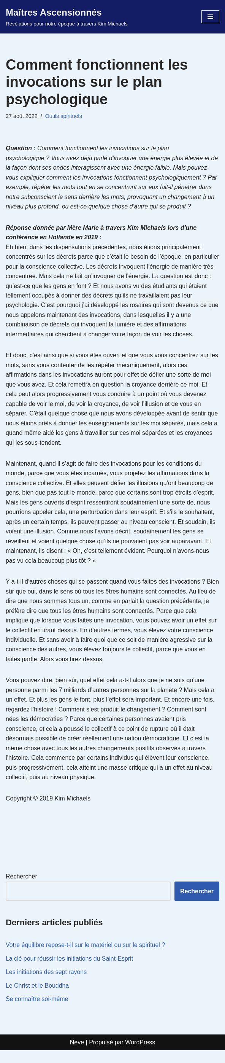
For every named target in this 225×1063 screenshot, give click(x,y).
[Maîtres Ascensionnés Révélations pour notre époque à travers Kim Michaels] (67, 16)
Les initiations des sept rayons (46, 985)
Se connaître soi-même (37, 1012)
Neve (77, 1055)
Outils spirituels (63, 116)
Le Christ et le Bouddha (37, 998)
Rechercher (21, 889)
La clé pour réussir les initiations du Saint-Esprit (70, 971)
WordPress (140, 1055)
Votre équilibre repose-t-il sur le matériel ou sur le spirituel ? (86, 958)
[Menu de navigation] (210, 16)
